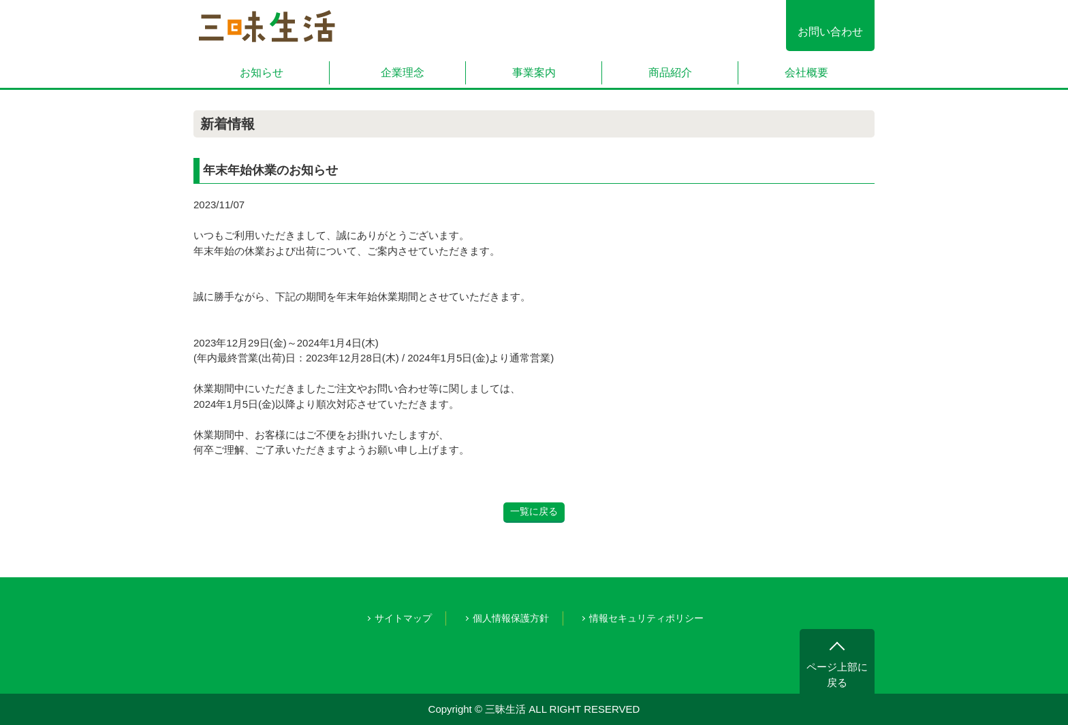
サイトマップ (403, 618)
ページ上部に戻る (837, 674)
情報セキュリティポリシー (646, 618)
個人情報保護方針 (511, 618)
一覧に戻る (534, 511)
